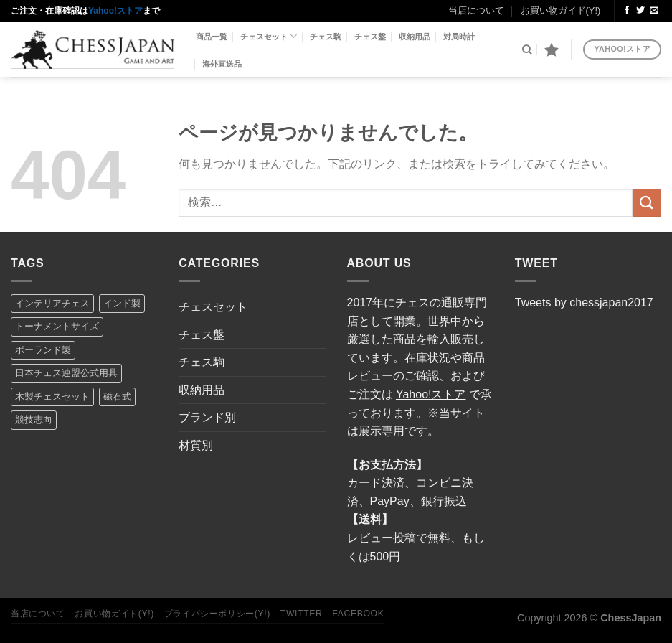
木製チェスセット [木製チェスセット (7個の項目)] (52, 396)
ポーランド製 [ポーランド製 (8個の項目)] (43, 349)
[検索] (526, 49)
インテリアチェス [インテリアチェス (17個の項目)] (52, 303)
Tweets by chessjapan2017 (584, 302)
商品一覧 (211, 36)
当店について (476, 10)
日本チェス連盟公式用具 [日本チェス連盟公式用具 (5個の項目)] (66, 372)
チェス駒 (325, 36)
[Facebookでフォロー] (627, 11)
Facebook (358, 614)
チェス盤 (370, 36)
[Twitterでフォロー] (640, 11)
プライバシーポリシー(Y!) (217, 614)
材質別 (196, 445)
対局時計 (459, 36)
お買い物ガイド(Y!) (561, 10)
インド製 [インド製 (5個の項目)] (122, 303)
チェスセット (268, 36)
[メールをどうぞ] (654, 11)
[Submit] (647, 203)
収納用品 (414, 36)
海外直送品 (222, 64)
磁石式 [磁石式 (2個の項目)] (117, 396)
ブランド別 (207, 417)
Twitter (301, 614)
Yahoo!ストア (115, 11)
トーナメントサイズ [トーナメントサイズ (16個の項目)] (57, 326)
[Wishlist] (551, 49)
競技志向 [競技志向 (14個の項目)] (33, 419)
